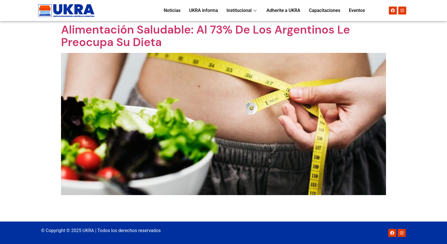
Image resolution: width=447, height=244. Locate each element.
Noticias (172, 10)
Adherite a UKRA (283, 10)
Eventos (357, 10)
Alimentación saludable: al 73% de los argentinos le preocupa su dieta (205, 35)
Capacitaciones (324, 10)
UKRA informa (203, 10)
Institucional (242, 10)
